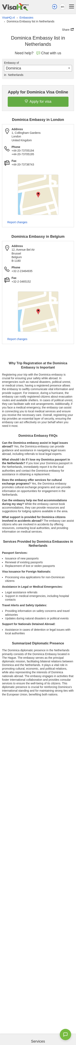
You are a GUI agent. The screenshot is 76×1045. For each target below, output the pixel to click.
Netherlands (13, 74)
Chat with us (48, 53)
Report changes (17, 222)
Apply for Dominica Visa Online (38, 92)
